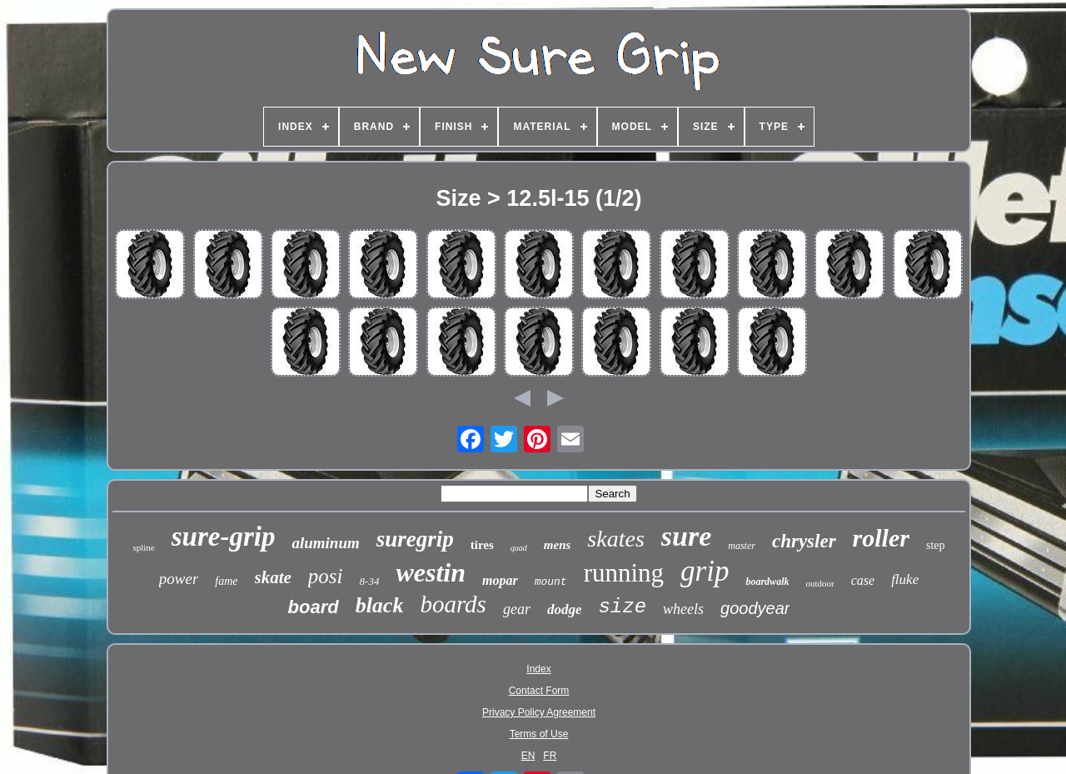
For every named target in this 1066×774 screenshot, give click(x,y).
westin (431, 572)
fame (226, 581)
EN (528, 756)
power (179, 578)
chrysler (804, 541)
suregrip (415, 539)
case (862, 580)
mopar (500, 580)
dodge (564, 609)
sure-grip (224, 537)
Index (538, 669)
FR (549, 756)
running (624, 572)
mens (557, 545)
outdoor (819, 583)
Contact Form (539, 691)
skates (615, 539)
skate (273, 577)
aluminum (325, 543)
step (935, 545)
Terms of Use (539, 734)
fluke (905, 579)
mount (551, 582)
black (380, 605)
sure (686, 536)
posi (325, 576)
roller (881, 538)
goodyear (755, 608)
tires (482, 545)
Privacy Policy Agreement (538, 712)
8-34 (370, 581)
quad (519, 547)
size (622, 607)
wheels (683, 609)
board (313, 607)
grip (704, 571)
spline (143, 547)
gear (517, 609)
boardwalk (767, 581)
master (741, 546)
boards (453, 604)
